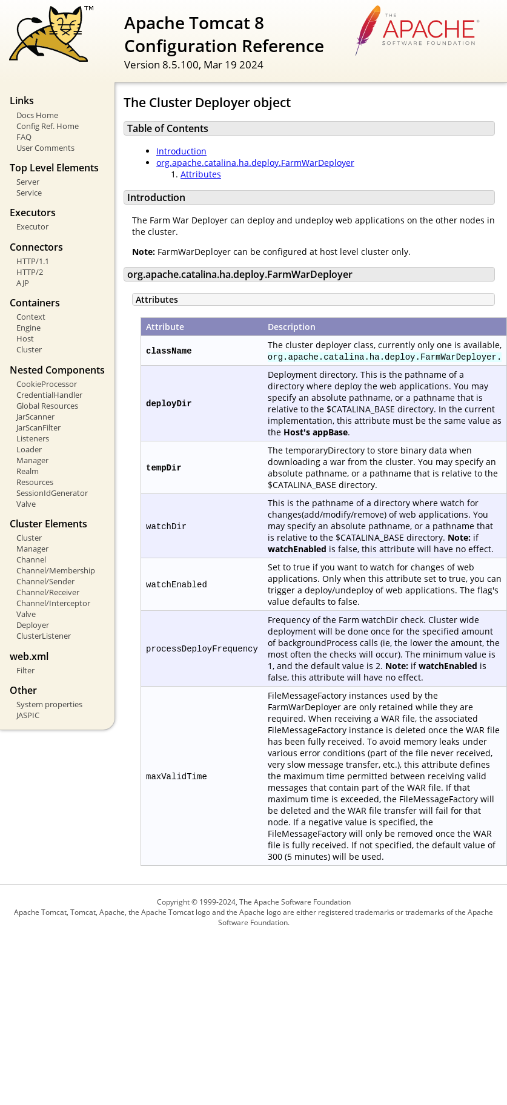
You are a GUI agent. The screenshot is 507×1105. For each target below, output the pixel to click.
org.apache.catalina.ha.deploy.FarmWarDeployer (255, 162)
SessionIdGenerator (52, 492)
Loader (29, 449)
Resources (34, 482)
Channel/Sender (45, 581)
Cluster (29, 349)
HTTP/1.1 (32, 261)
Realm (27, 471)
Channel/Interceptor (53, 603)
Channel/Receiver (47, 592)
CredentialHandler (49, 394)
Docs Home (37, 115)
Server (27, 181)
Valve (26, 503)
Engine (28, 327)
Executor (32, 226)
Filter (25, 670)
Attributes (201, 174)
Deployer (32, 624)
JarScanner (35, 416)
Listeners (32, 438)
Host (25, 338)
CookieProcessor (46, 383)
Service (29, 192)
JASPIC (27, 715)
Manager (32, 460)
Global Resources (47, 405)
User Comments (45, 147)
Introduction (181, 151)
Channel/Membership (55, 570)
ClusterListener (43, 635)
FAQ (23, 136)
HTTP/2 (29, 271)
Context (30, 316)
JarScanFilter (38, 427)
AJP (22, 282)
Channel (31, 559)
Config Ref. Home (47, 125)
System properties (49, 704)
